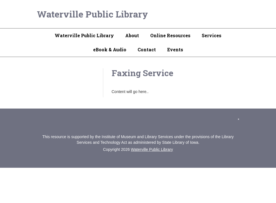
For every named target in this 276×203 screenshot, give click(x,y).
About (132, 35)
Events (175, 49)
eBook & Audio (109, 49)
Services (211, 35)
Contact (147, 49)
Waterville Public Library (92, 14)
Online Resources (170, 35)
